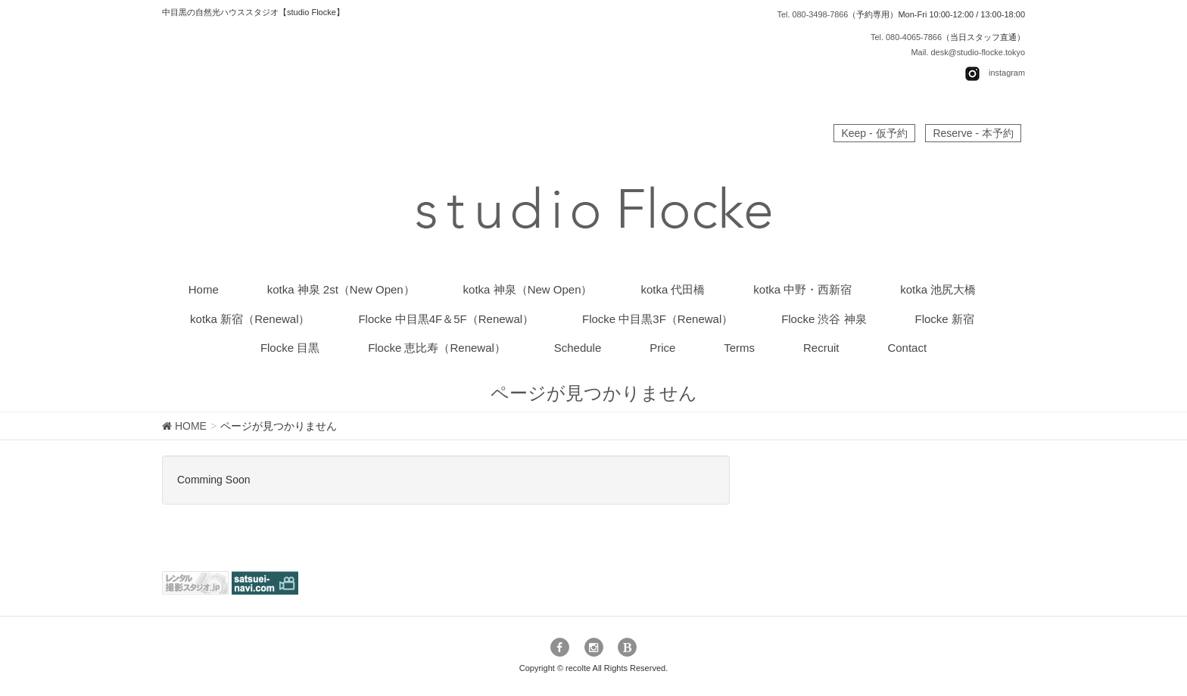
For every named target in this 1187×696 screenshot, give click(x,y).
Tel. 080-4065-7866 (906, 37)
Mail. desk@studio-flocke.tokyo (967, 52)
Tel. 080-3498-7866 (813, 14)
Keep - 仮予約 (874, 133)
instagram (1007, 73)
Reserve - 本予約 (973, 133)
